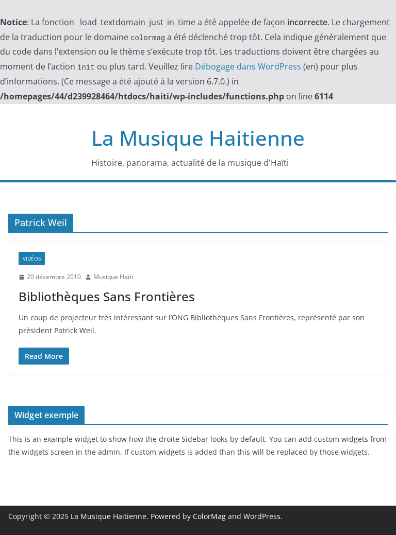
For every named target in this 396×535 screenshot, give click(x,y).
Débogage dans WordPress (248, 66)
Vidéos (32, 258)
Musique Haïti (113, 276)
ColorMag (209, 516)
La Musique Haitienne (198, 138)
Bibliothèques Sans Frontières (107, 296)
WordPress (261, 516)
